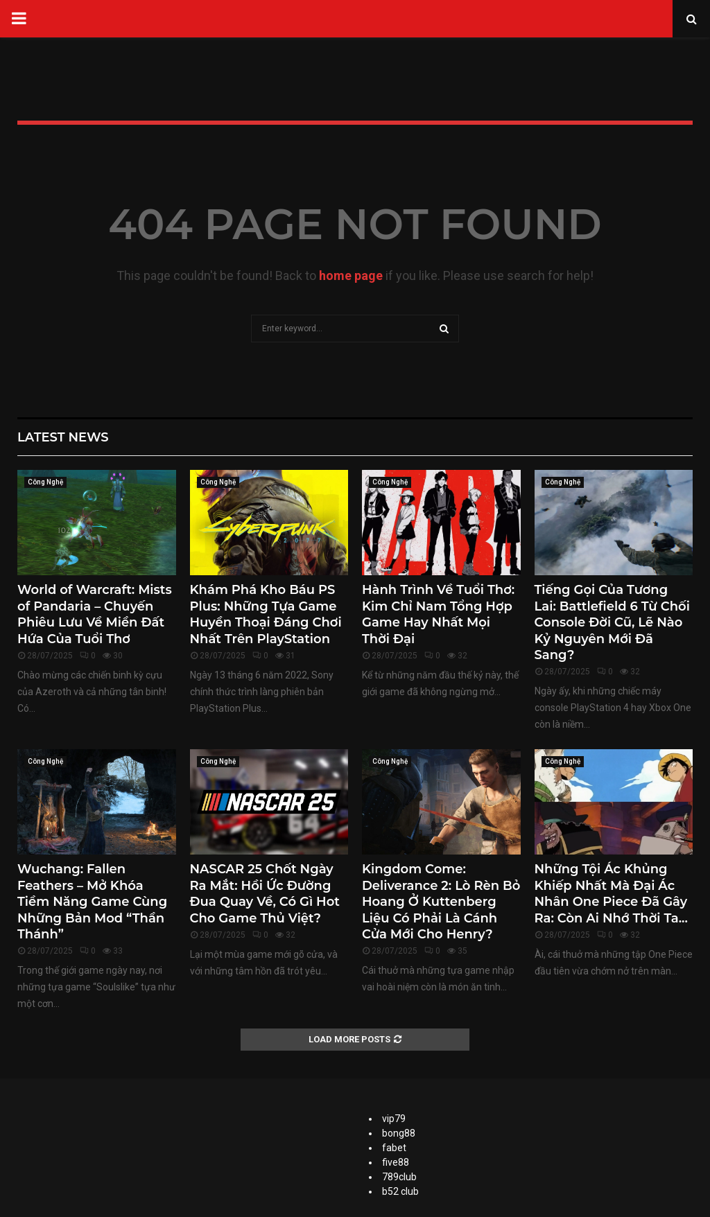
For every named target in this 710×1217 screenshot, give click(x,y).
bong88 (398, 1133)
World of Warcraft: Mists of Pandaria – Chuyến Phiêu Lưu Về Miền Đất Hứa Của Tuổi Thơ (94, 614)
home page (351, 275)
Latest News (63, 437)
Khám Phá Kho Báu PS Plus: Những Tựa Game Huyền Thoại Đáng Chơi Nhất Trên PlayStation (266, 614)
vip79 (394, 1118)
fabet (394, 1147)
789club (399, 1176)
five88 (395, 1162)
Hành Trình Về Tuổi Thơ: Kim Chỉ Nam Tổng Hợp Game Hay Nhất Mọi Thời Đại (438, 614)
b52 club (400, 1191)
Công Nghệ (45, 482)
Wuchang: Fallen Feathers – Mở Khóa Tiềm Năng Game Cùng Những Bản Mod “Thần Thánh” (92, 901)
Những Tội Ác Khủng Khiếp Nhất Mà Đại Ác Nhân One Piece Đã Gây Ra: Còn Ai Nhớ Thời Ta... (611, 893)
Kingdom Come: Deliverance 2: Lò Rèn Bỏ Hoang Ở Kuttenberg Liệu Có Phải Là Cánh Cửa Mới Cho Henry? (441, 901)
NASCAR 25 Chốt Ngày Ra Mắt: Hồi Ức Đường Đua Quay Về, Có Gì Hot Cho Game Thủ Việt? (265, 893)
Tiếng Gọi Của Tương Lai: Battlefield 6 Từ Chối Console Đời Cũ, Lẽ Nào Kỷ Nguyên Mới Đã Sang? (612, 622)
